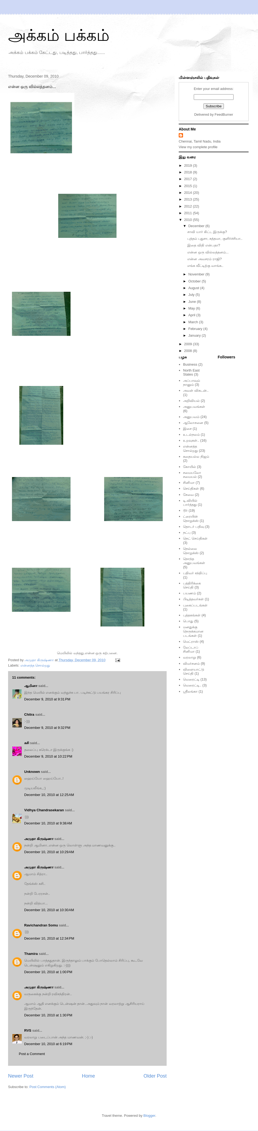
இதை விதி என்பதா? (203, 245)
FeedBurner (224, 114)
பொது (188, 621)
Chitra (29, 714)
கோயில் (189, 467)
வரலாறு (189, 657)
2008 (188, 351)
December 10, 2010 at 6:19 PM (48, 1044)
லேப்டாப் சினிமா (190, 649)
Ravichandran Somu (41, 925)
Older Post (155, 1076)
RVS (27, 1030)
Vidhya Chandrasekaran (44, 810)
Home (88, 1076)
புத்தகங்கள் (191, 615)
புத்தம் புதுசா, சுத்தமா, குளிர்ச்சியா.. (214, 239)
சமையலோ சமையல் (192, 475)
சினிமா (189, 483)
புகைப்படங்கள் (195, 605)
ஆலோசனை (193, 423)
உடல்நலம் (191, 434)
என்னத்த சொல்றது (35, 665)
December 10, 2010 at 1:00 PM (48, 972)
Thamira (31, 954)
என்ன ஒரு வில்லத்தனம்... (207, 252)
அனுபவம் (191, 417)
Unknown (32, 772)
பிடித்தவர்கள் (193, 599)
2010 (188, 220)
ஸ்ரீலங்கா (190, 691)
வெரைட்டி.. (192, 685)
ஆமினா (30, 686)
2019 (188, 165)
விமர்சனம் (191, 663)
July (192, 295)
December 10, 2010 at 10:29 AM (49, 852)
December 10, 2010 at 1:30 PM (48, 1015)
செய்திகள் (191, 488)
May (192, 308)
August (194, 288)
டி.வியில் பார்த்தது (190, 503)
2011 (188, 213)
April (192, 315)
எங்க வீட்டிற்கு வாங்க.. (205, 266)
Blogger (149, 1116)
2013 (188, 199)
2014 (188, 193)
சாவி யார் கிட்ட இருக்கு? (207, 232)
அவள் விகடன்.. (196, 390)
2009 (188, 344)
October (195, 281)
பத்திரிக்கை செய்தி (192, 585)
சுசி (26, 743)
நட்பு (187, 532)
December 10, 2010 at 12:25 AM (49, 795)
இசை (187, 429)
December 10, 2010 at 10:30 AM (49, 910)
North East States (191, 372)
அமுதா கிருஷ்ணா (38, 839)
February (195, 329)
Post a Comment (32, 1054)
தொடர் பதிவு (193, 527)
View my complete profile (198, 147)
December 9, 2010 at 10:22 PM (48, 756)
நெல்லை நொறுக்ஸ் (191, 551)
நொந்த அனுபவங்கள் (194, 561)
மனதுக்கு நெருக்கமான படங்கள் (193, 631)
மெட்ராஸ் (191, 641)
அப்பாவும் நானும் (191, 383)
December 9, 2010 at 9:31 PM (47, 699)
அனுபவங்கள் (194, 407)
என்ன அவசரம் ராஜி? (204, 259)
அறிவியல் (191, 401)
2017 (188, 179)
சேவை (188, 495)
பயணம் (189, 593)
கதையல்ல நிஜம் (196, 456)
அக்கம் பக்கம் (58, 35)
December (197, 226)
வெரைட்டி (191, 679)
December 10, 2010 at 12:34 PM (49, 938)
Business (190, 364)
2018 (188, 172)
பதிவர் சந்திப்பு (195, 573)
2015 (188, 186)
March (193, 322)
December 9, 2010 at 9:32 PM (47, 728)
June (192, 302)
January (195, 335)
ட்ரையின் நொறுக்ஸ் (191, 518)
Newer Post (20, 1076)
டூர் (185, 510)
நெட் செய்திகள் (195, 538)
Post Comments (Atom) (48, 1087)
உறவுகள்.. (191, 440)
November (197, 274)
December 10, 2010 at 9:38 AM (48, 823)
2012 (188, 206)
